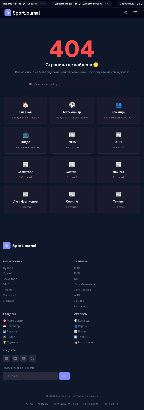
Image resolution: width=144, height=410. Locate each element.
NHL (76, 278)
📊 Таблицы (82, 336)
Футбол (8, 268)
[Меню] (135, 13)
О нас (29, 403)
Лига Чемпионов (85, 284)
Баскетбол (10, 278)
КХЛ (77, 273)
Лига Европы (82, 289)
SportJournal (22, 12)
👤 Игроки (80, 326)
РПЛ (77, 268)
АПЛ (77, 295)
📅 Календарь (12, 326)
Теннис (7, 289)
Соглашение (90, 403)
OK (64, 376)
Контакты (43, 403)
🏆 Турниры (10, 342)
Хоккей (7, 273)
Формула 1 (9, 295)
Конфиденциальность (66, 403)
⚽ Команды (82, 320)
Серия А (79, 306)
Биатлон (8, 300)
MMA (6, 284)
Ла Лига (79, 300)
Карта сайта (110, 403)
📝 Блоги (80, 331)
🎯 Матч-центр (13, 320)
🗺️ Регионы (10, 331)
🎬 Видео (9, 336)
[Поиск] (126, 13)
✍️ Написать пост (86, 342)
